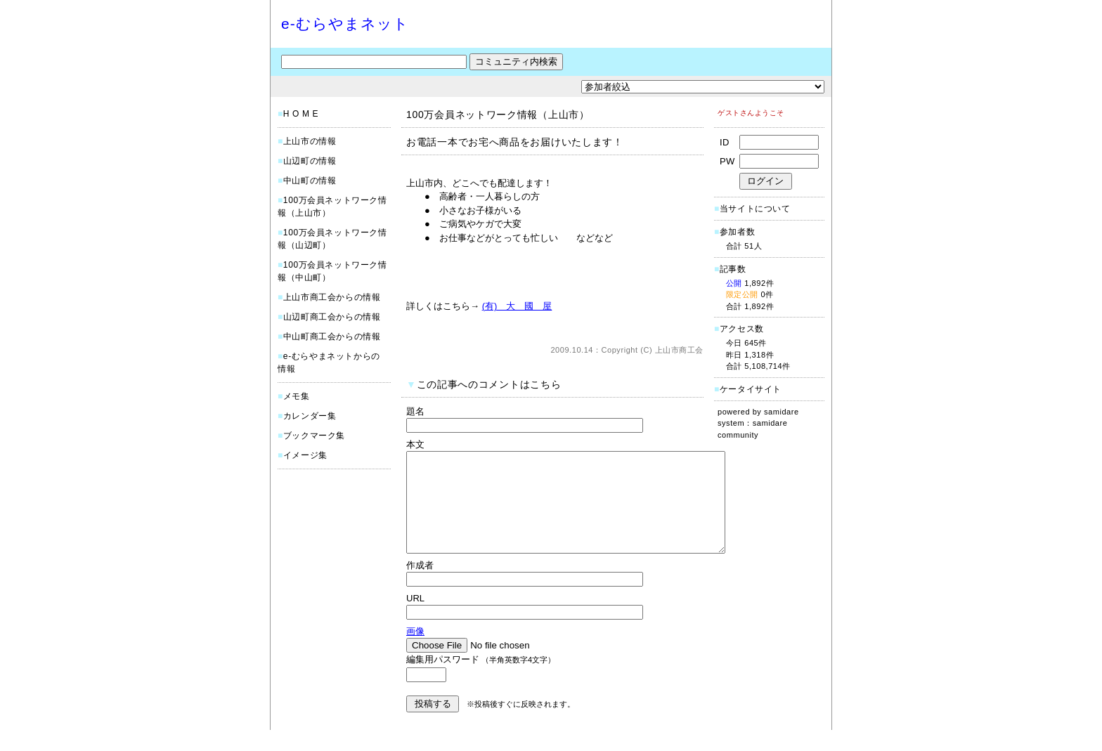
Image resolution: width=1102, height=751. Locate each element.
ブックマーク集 (314, 435)
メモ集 (296, 396)
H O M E (300, 114)
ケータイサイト (751, 389)
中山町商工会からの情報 (332, 336)
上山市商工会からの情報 (332, 297)
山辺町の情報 (310, 161)
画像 (415, 652)
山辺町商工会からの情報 (332, 317)
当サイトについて (755, 209)
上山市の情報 (310, 141)
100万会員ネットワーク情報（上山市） (498, 114)
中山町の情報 (310, 180)
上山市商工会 (679, 350)
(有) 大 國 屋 (517, 306)
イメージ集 (305, 455)
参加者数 (734, 232)
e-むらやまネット (345, 23)
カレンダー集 (310, 416)
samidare (781, 411)
